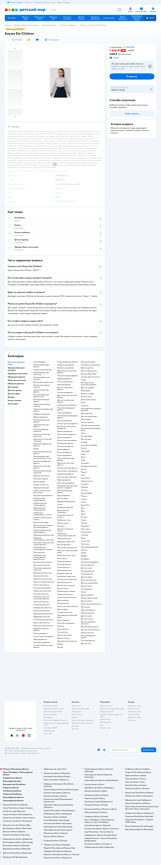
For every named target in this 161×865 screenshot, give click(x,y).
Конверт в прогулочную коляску (42, 518)
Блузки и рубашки (68, 25)
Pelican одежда (86, 493)
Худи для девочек (63, 449)
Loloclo (84, 499)
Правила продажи (50, 714)
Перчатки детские (87, 613)
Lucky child (85, 541)
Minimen (84, 517)
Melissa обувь (86, 419)
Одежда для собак (134, 717)
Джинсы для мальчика (41, 623)
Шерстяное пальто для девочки (65, 464)
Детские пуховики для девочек (65, 401)
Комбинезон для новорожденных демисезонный (39, 557)
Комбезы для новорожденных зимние (42, 514)
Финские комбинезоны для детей (67, 551)
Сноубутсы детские (64, 612)
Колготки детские (87, 565)
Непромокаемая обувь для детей (90, 429)
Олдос (83, 454)
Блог (101, 725)
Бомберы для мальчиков (42, 608)
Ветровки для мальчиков (42, 573)
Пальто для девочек (64, 413)
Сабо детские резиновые (90, 425)
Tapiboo (60, 644)
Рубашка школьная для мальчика (41, 405)
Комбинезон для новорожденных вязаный (42, 548)
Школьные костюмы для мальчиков (42, 440)
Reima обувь (85, 391)
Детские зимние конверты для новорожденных (43, 526)
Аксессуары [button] (13, 404)
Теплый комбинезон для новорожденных (42, 531)
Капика (83, 469)
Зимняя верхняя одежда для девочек (67, 417)
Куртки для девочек (64, 455)
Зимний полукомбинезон (66, 597)
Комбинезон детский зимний (65, 516)
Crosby (83, 520)
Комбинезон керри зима (66, 576)
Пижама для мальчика (41, 605)
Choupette (85, 463)
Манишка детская (87, 633)
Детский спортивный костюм (65, 530)
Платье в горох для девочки (67, 468)
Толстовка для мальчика (42, 588)
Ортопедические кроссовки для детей (88, 384)
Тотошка (84, 496)
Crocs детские (62, 632)
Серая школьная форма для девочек (43, 410)
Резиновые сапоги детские (67, 641)
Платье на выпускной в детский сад (42, 491)
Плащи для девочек (64, 561)
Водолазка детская (64, 570)
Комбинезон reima (64, 520)
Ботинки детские (87, 422)
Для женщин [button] (13, 387)
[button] (150, 18)
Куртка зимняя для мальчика (43, 582)
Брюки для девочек (64, 437)
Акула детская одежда (89, 445)
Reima (83, 457)
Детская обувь (62, 609)
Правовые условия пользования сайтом (36, 748)
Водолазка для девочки (65, 474)
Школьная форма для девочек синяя (41, 396)
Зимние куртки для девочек (67, 424)
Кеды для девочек (63, 495)
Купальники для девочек (90, 562)
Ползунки (61, 526)
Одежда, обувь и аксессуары (26, 25)
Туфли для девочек (64, 480)
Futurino (84, 490)
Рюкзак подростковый (89, 598)
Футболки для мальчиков (42, 579)
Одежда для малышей (41, 488)
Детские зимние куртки (66, 585)
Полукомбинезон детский (67, 548)
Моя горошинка (39, 552)
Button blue (85, 478)
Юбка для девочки (40, 639)
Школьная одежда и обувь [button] (16, 363)
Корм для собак (133, 714)
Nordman (60, 626)
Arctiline (84, 550)
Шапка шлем (85, 607)
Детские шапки (86, 601)
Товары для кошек (134, 706)
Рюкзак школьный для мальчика (41, 386)
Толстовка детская (64, 564)
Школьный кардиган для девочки (42, 445)
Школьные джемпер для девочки (42, 453)
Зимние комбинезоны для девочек (43, 646)
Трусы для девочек (88, 571)
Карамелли (85, 526)
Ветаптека (132, 720)
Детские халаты (86, 577)
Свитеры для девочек (65, 392)
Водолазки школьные (41, 476)
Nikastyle (84, 487)
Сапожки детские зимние (90, 377)
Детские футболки (64, 545)
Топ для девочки (87, 589)
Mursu (83, 433)
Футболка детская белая (66, 591)
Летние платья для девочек (67, 440)
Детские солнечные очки (90, 630)
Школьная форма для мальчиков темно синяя (42, 457)
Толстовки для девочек (41, 642)
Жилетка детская (63, 567)
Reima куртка (62, 558)
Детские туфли (62, 498)
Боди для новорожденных (43, 495)
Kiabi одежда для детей (89, 547)
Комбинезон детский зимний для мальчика (41, 598)
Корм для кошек (134, 709)
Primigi (83, 380)
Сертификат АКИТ (50, 728)
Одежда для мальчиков (41, 617)
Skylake (36, 449)
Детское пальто (63, 588)
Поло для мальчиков (40, 594)
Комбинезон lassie (64, 539)
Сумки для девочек (88, 640)
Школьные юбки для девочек (41, 391)
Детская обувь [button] (14, 393)
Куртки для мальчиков (41, 565)
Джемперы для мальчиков (42, 614)
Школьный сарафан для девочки (42, 462)
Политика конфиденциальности (55, 720)
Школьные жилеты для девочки (41, 467)
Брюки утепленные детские (67, 606)
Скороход (84, 406)
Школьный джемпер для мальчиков (42, 472)
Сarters (83, 502)
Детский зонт (86, 643)
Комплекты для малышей (42, 562)
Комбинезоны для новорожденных (40, 504)
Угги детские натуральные (90, 365)
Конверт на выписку (40, 485)
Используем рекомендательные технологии (21, 751)
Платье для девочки (40, 633)
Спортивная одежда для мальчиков (42, 569)
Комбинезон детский (65, 507)
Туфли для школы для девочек (41, 426)
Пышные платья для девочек (67, 376)
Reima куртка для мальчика (43, 626)
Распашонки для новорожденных (39, 499)
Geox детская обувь (88, 362)
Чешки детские (62, 629)
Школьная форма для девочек (41, 366)
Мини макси (85, 529)
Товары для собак (134, 712)
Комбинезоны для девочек (67, 405)
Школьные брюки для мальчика (41, 378)
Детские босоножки (88, 400)
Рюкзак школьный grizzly (42, 370)
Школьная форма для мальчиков (41, 373)
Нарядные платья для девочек (41, 629)
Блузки (83, 25)
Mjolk (83, 514)
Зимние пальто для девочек (43, 636)
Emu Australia (86, 532)
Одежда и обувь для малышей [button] (16, 369)
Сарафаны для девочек (41, 414)
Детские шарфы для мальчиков (88, 623)
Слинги (60, 504)
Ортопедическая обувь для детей (67, 616)
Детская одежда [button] (14, 390)
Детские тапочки (63, 638)
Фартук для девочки (40, 417)
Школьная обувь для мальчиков (40, 430)
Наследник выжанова (89, 466)
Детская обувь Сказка (89, 371)
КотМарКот (85, 559)
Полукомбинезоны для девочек (65, 459)
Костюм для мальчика (41, 585)
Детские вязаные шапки (89, 627)
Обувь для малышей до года (43, 535)
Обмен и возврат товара (53, 712)
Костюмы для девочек (65, 446)
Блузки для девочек (64, 452)
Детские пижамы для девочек (65, 388)
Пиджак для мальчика (65, 594)
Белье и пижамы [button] (14, 400)
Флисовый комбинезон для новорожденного (43, 544)
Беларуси (35, 753)
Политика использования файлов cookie (56, 724)
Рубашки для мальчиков (42, 591)
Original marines (87, 481)
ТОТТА (83, 553)
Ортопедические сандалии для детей (91, 409)
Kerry (83, 475)
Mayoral (84, 472)
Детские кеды (86, 439)
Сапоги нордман (63, 620)
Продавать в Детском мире (54, 709)
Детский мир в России (13, 753)
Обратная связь (49, 731)
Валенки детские (87, 368)
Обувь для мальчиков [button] (17, 380)
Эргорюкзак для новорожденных (39, 509)
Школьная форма (39, 362)
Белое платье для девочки (66, 434)
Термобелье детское (64, 582)
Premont (84, 523)
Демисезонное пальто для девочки (66, 372)
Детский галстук (87, 619)
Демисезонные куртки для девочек (67, 396)
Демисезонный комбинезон (63, 511)
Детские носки (86, 568)
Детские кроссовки (64, 635)
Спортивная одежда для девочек (66, 409)
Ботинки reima (86, 397)
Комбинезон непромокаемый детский (66, 535)
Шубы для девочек (64, 385)
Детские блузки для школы (43, 382)
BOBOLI (84, 556)
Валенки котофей (87, 394)
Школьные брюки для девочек (41, 421)
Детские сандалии (87, 388)
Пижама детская (87, 574)
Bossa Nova (85, 505)
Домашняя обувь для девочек (64, 491)
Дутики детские (87, 413)
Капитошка (85, 544)
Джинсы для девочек (65, 431)
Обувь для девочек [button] (16, 383)
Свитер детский (63, 603)
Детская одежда (49, 25)
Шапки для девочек (88, 610)
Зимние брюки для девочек (67, 471)
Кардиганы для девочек (65, 365)
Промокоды (48, 717)
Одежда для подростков (66, 542)
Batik (83, 511)
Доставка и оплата (50, 706)
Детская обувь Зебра (88, 374)
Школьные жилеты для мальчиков (41, 435)
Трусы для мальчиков (88, 580)
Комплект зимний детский (67, 579)
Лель (83, 508)
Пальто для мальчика (41, 602)
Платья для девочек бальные (67, 362)
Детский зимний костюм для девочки (66, 427)
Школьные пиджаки (40, 479)
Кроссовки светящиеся (65, 623)
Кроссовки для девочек (66, 483)
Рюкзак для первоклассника (91, 604)
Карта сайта (48, 734)
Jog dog (60, 647)
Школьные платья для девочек (41, 400)
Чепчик (83, 592)
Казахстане (26, 753)
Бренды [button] (11, 397)
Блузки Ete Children (97, 25)
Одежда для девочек (64, 379)
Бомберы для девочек (65, 443)
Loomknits (85, 484)
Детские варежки (87, 595)
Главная (8, 25)
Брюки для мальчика (40, 576)
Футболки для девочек (65, 368)
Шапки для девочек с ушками (88, 637)
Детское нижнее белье (89, 583)
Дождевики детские (64, 573)
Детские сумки (86, 616)
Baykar (83, 538)
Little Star (84, 535)
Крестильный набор (40, 522)
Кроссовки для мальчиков (66, 477)
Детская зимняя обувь (89, 416)
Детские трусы (86, 586)
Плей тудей (85, 451)
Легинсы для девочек (65, 382)
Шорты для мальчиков (41, 611)
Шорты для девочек (64, 421)
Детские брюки (63, 600)
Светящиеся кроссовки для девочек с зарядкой (67, 487)
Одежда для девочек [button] (16, 377)
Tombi (83, 403)
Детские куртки (63, 523)
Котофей (84, 442)
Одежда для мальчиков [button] (17, 373)
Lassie (83, 460)
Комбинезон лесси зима (66, 555)
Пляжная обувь (86, 436)
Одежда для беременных (66, 501)
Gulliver (84, 448)
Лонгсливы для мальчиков (43, 620)
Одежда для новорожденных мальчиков (43, 539)
